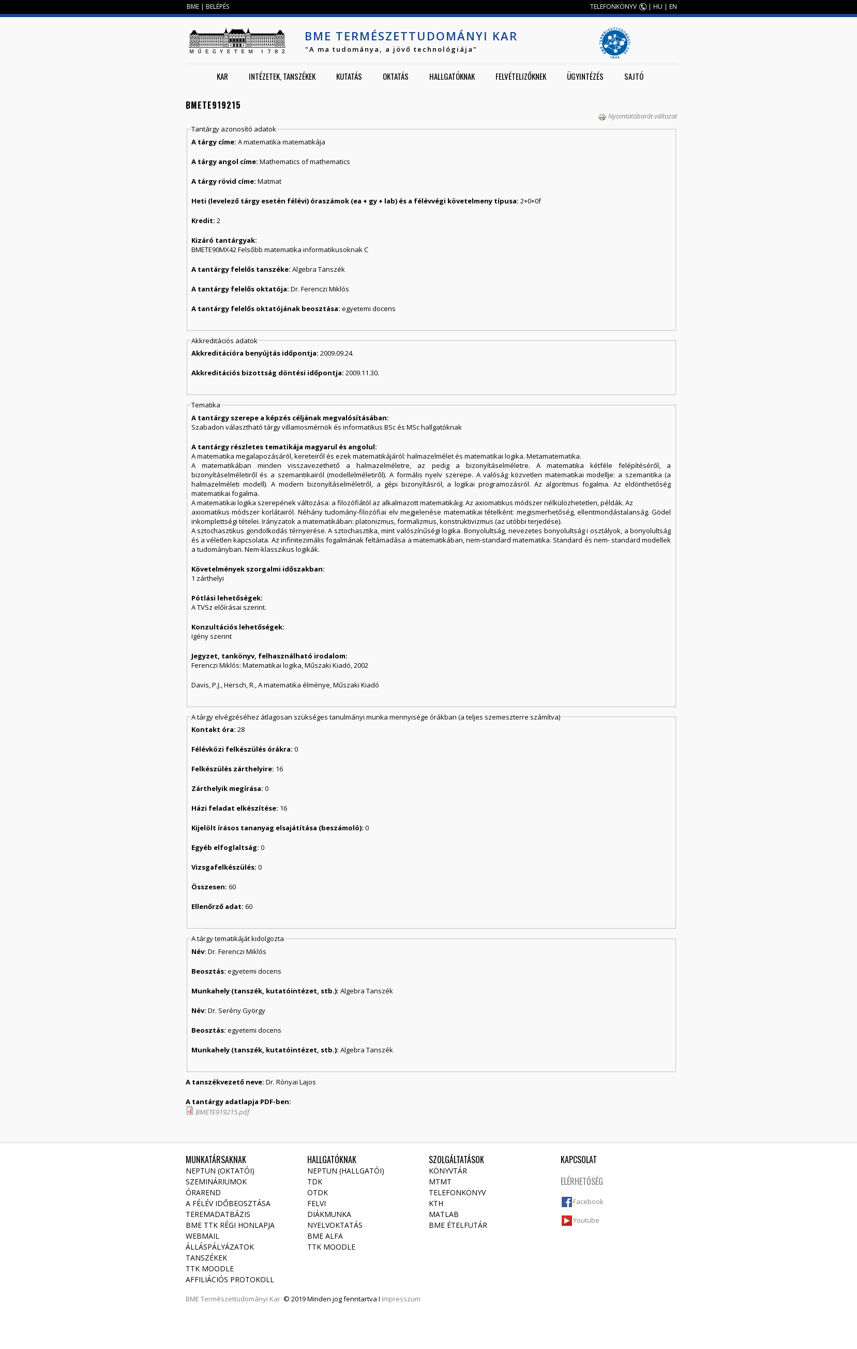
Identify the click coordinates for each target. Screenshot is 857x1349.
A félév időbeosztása (228, 1203)
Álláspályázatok (220, 1247)
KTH (436, 1203)
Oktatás (396, 76)
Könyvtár (448, 1171)
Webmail (202, 1236)
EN (673, 6)
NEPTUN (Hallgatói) (345, 1171)
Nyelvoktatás (335, 1225)
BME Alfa (325, 1236)
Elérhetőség (582, 1181)
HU (658, 6)
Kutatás (349, 76)
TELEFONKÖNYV (613, 6)
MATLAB (444, 1214)
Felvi (316, 1203)
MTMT (440, 1181)
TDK (314, 1181)
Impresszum (401, 1298)
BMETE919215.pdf (222, 1112)
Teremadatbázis (218, 1214)
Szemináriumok (216, 1181)
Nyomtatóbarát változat (637, 116)
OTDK (317, 1192)
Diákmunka (329, 1214)
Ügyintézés (585, 76)
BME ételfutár (458, 1225)
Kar (222, 76)
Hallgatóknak (452, 76)
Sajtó (633, 76)
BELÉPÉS (217, 6)
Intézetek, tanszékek (282, 76)
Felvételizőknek (520, 76)
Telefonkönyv (457, 1192)
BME (193, 6)
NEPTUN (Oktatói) (220, 1171)
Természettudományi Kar (240, 1298)
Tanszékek (206, 1258)
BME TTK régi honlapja (230, 1225)
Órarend (203, 1192)
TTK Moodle (210, 1268)
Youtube (586, 1220)
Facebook (588, 1201)
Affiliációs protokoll (230, 1279)
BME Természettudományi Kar (411, 35)
